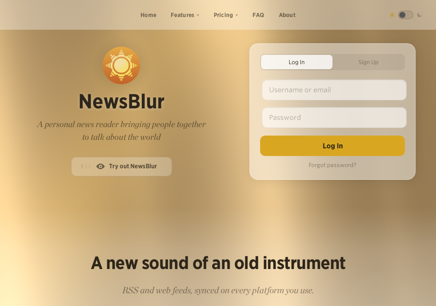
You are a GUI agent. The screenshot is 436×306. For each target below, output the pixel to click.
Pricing (223, 14)
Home (148, 14)
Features (182, 14)
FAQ (258, 14)
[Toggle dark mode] (405, 15)
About (287, 14)
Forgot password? (332, 165)
